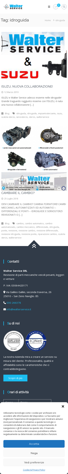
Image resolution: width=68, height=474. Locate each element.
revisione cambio (27, 230)
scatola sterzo (8, 117)
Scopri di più (15, 378)
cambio (20, 223)
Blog (7, 113)
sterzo (32, 117)
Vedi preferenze (34, 462)
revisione (12, 230)
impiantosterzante (47, 113)
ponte (4, 230)
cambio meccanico (26, 227)
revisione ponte (29, 234)
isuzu (59, 113)
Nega (34, 453)
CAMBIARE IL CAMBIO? (18, 193)
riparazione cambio (47, 234)
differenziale (42, 227)
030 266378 (14, 302)
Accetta (34, 443)
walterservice (43, 117)
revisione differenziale (47, 230)
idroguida (21, 113)
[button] (63, 406)
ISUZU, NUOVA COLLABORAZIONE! (27, 86)
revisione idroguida (10, 234)
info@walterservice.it (19, 309)
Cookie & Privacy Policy (34, 469)
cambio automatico (34, 223)
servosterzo (22, 117)
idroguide (32, 113)
